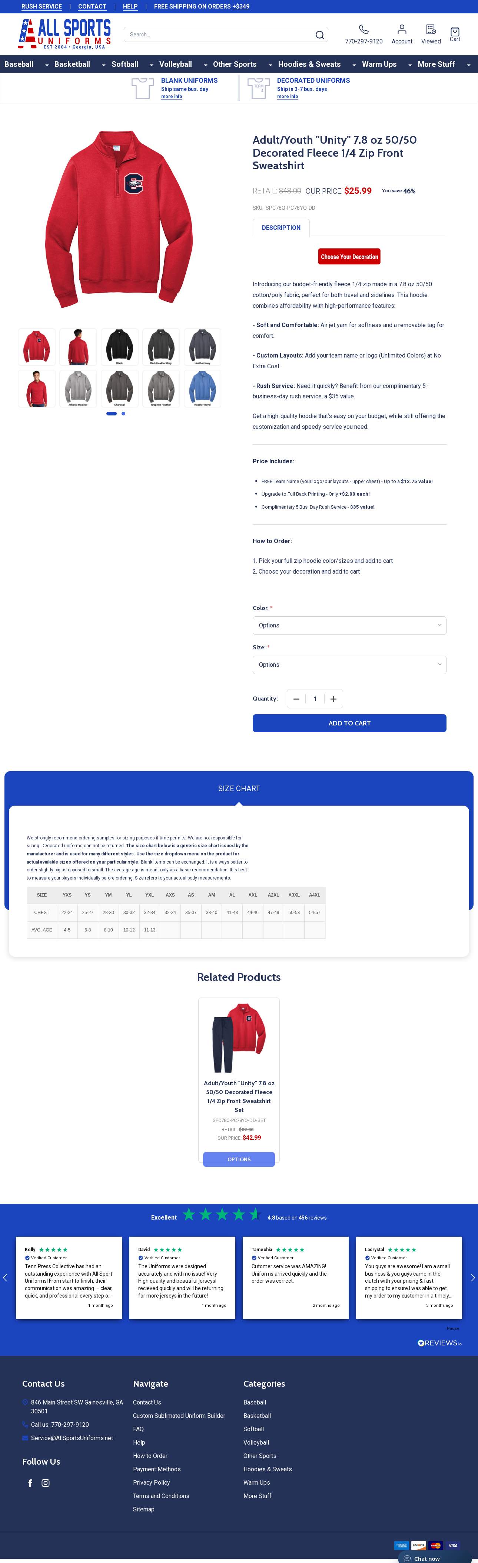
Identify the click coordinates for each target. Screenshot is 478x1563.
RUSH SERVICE (41, 6)
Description (281, 232)
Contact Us (147, 1407)
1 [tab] (112, 419)
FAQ (138, 1434)
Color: (263, 613)
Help (139, 1447)
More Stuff (423, 66)
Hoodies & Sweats (307, 66)
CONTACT (92, 6)
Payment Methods (157, 1474)
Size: (261, 652)
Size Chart (239, 793)
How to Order (150, 1461)
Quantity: (265, 703)
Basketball (93, 66)
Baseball (45, 66)
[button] (69, 1283)
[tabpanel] (37, 375)
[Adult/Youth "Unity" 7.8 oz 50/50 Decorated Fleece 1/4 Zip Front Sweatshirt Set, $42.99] (239, 1043)
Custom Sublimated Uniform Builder (179, 1421)
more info (171, 101)
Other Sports (239, 66)
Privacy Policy (151, 1487)
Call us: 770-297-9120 (60, 1429)
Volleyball (185, 66)
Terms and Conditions (161, 1501)
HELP (130, 6)
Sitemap (144, 1514)
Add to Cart (350, 728)
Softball (140, 66)
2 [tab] (124, 419)
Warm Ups (372, 66)
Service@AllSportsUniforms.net (72, 1443)
